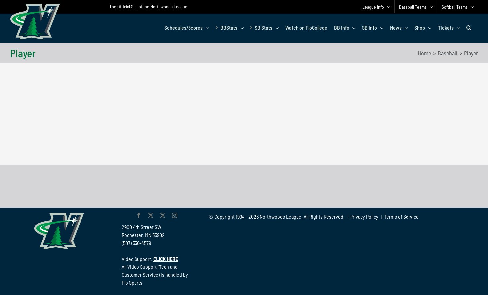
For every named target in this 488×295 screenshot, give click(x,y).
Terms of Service (401, 216)
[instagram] (174, 215)
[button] (468, 27)
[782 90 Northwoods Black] (244, 174)
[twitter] (150, 215)
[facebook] (138, 215)
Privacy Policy (364, 216)
